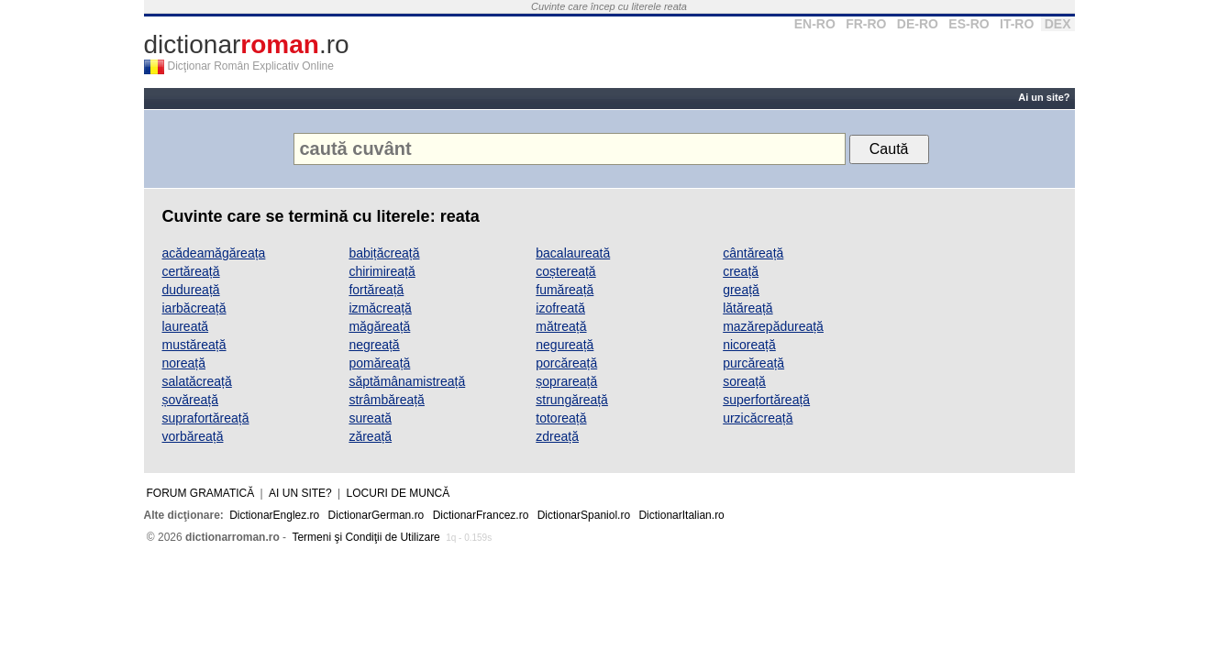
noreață (183, 363)
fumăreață (564, 289)
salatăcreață (197, 381)
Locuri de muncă (398, 493)
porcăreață (566, 363)
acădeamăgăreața (214, 253)
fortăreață (376, 289)
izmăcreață (380, 308)
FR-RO (866, 23)
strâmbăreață (386, 399)
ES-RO (968, 23)
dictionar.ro (246, 44)
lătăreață (747, 308)
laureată (185, 326)
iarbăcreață (194, 308)
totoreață (561, 418)
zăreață (370, 436)
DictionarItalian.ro (681, 515)
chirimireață (382, 271)
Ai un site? (1043, 97)
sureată (370, 418)
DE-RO (917, 23)
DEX (1058, 23)
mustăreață (194, 344)
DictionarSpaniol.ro (583, 515)
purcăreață (753, 363)
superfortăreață (766, 399)
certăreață (191, 271)
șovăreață (190, 399)
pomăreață (379, 363)
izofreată (560, 308)
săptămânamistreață (407, 381)
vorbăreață (193, 436)
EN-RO (815, 23)
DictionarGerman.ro (376, 515)
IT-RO (1017, 23)
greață (741, 289)
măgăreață (379, 326)
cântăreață (753, 253)
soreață (744, 381)
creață (740, 271)
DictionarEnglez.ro (274, 515)
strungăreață (572, 399)
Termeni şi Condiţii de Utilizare (365, 537)
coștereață (565, 271)
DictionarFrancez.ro (481, 515)
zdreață (557, 436)
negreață (374, 344)
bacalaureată (573, 253)
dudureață (191, 289)
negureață (564, 344)
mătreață (561, 326)
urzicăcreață (757, 418)
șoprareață (566, 381)
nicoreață (749, 344)
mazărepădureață (773, 326)
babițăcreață (384, 253)
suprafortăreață (205, 418)
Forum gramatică (201, 493)
